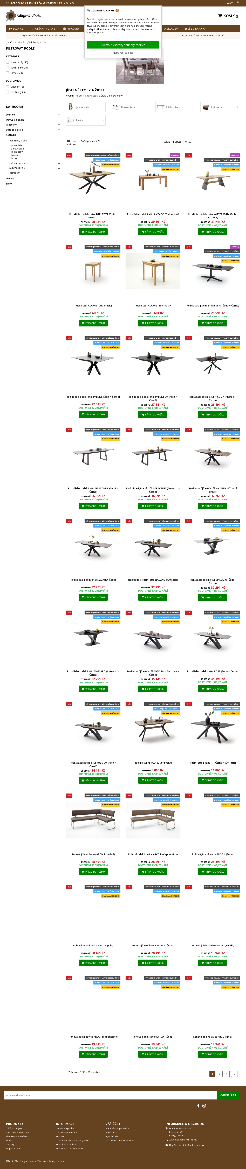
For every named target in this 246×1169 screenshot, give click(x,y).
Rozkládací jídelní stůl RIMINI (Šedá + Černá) (213, 305)
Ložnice (16, 28)
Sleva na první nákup (17, 1136)
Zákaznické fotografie (17, 1132)
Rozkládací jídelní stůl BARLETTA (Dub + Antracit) (93, 216)
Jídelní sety (14, 172)
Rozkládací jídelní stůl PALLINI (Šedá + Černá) (93, 396)
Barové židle (17, 148)
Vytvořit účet (112, 1136)
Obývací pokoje (43, 28)
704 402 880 (49, 2)
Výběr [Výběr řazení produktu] (211, 142)
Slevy (9, 183)
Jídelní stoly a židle (18, 140)
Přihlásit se (111, 1132)
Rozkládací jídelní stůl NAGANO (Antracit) (153, 579)
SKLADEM (170, 28)
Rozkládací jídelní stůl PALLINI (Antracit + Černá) (152, 398)
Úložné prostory (17, 163)
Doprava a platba (65, 1128)
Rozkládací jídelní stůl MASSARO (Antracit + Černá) (93, 673)
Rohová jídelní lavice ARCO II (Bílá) (93, 945)
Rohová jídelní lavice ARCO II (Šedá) (212, 854)
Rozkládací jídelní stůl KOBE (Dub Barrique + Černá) (153, 673)
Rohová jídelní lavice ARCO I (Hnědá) (213, 945)
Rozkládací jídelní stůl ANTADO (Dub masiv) (153, 214)
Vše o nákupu (195, 28)
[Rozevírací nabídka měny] (230, 2)
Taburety (15, 154)
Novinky (10, 1144)
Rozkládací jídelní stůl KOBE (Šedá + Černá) (212, 671)
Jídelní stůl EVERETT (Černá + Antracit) (213, 762)
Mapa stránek (13, 1148)
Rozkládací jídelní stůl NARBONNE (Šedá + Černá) (93, 490)
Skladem (17, 86)
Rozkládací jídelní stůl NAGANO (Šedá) (93, 579)
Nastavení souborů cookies (120, 1140)
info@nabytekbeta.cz (23, 2)
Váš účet (113, 1124)
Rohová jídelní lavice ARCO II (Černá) (153, 945)
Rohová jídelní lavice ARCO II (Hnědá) (93, 854)
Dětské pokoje (14, 129)
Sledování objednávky (117, 1128)
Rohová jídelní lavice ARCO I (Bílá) (212, 1036)
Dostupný (18, 92)
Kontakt (60, 1136)
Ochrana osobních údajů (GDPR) (72, 1140)
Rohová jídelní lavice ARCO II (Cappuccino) (153, 854)
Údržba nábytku (14, 1128)
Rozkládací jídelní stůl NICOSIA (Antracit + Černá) (213, 398)
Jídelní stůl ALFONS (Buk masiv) (153, 305)
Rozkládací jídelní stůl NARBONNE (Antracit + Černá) (153, 490)
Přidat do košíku (93, 231)
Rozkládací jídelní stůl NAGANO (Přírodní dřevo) (213, 490)
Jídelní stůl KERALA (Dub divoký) (153, 762)
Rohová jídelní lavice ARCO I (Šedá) (153, 1036)
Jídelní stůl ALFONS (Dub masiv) (93, 305)
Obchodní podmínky (66, 1132)
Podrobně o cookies (66, 1144)
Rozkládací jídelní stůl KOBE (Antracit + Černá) (93, 764)
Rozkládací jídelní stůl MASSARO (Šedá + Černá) (213, 581)
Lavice (17, 72)
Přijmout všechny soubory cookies (123, 45)
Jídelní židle (19, 67)
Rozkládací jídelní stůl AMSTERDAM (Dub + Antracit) (212, 216)
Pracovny (71, 28)
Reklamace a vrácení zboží (69, 1148)
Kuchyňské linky (17, 167)
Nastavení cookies (123, 52)
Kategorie (15, 107)
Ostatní (10, 178)
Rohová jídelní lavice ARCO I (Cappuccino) (93, 1036)
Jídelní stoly (19, 62)
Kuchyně (11, 134)
